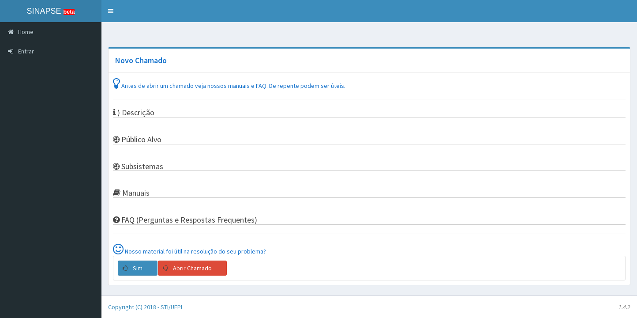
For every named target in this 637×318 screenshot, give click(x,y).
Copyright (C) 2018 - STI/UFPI (145, 307)
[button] (110, 11)
